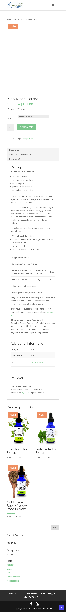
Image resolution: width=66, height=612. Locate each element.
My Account (31, 597)
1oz (32, 362)
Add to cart (26, 127)
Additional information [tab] (20, 154)
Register (10, 565)
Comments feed (13, 577)
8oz (36, 362)
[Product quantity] (10, 127)
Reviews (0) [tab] (14, 159)
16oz (41, 362)
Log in (9, 569)
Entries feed (12, 573)
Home (9, 19)
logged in (25, 392)
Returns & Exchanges (41, 593)
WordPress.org (13, 581)
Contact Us (15, 593)
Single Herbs (18, 19)
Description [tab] (14, 150)
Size (9, 118)
